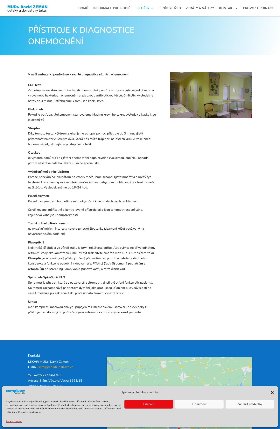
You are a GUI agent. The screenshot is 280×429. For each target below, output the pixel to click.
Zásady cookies (14, 421)
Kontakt (226, 8)
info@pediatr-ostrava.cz (56, 367)
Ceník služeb (169, 8)
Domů (83, 8)
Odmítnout (199, 404)
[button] (272, 393)
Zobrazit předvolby (249, 404)
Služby (143, 8)
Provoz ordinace (258, 8)
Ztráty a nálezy (200, 8)
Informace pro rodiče (112, 8)
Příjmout (148, 404)
